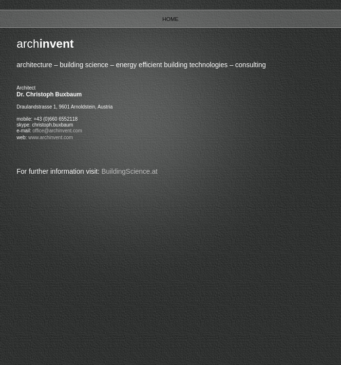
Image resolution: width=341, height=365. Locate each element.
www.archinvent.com (50, 137)
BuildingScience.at (129, 171)
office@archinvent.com (57, 130)
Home (170, 19)
